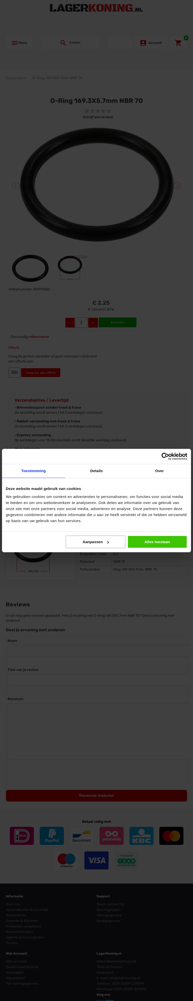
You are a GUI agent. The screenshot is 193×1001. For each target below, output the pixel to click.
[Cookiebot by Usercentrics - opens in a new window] (165, 456)
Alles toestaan (157, 542)
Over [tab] (159, 471)
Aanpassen (96, 542)
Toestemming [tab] (33, 471)
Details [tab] (96, 471)
